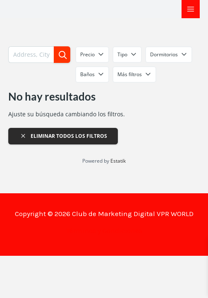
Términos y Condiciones (104, 230)
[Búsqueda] (62, 54)
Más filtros (134, 74)
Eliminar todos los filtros (63, 135)
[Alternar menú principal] (191, 9)
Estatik (118, 160)
